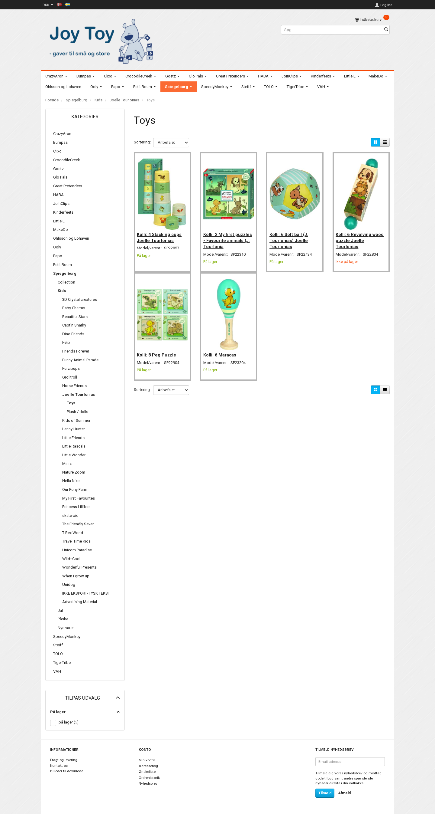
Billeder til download (66, 771)
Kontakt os (59, 765)
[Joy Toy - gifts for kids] (99, 40)
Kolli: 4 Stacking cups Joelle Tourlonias (161, 233)
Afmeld (344, 793)
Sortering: (142, 142)
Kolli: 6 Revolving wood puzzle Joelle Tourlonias (357, 236)
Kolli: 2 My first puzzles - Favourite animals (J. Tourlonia (227, 236)
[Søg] (386, 30)
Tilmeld (324, 793)
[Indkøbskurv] (372, 19)
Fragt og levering (63, 760)
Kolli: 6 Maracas (221, 348)
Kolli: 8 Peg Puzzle (158, 348)
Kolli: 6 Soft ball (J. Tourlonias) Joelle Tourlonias (290, 236)
